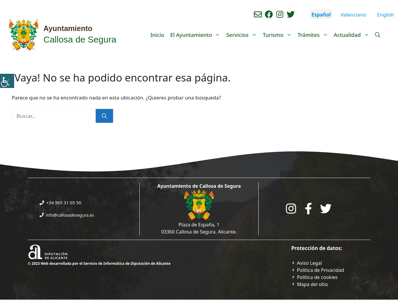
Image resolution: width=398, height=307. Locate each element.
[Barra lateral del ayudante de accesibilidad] (7, 81)
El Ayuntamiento (196, 35)
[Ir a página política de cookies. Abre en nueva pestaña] (314, 277)
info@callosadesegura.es (70, 215)
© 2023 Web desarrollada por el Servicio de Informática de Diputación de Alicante (99, 263)
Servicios (243, 35)
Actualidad (353, 35)
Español (321, 14)
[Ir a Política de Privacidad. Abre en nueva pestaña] (306, 263)
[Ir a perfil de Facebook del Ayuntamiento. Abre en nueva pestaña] (268, 14)
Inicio (157, 34)
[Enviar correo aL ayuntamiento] (257, 14)
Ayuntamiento (67, 28)
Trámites (314, 35)
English (385, 14)
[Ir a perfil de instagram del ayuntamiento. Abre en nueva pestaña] (279, 14)
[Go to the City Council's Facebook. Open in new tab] (308, 208)
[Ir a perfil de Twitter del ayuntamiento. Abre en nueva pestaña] (290, 14)
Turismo (279, 35)
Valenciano (353, 14)
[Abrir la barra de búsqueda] (377, 35)
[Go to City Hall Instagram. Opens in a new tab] (291, 208)
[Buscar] (104, 116)
